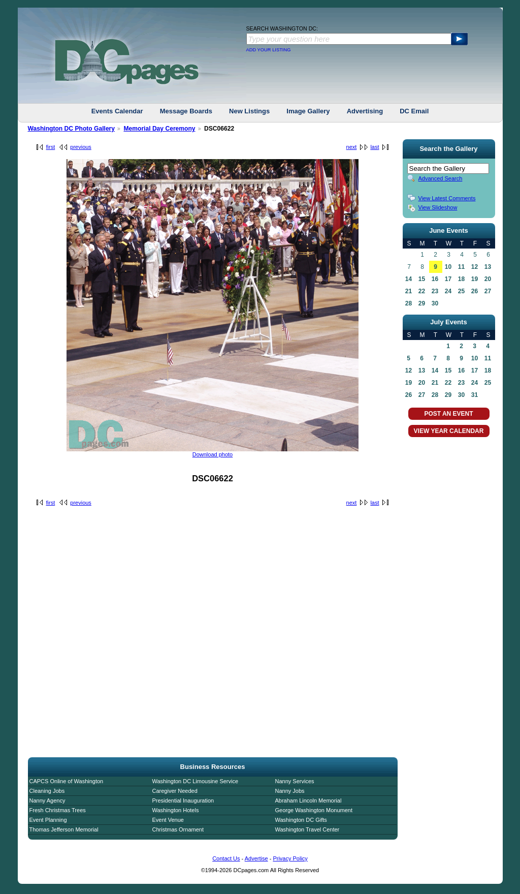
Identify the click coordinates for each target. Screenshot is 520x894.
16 (435, 279)
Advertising (365, 111)
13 (487, 266)
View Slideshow (438, 207)
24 (448, 291)
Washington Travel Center (307, 829)
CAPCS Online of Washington (66, 781)
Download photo (212, 454)
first (50, 147)
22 (421, 291)
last (374, 147)
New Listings (249, 111)
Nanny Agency (47, 800)
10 (448, 266)
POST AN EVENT (448, 413)
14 (408, 279)
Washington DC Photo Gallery (71, 128)
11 (461, 266)
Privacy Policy (290, 858)
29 (421, 303)
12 (474, 266)
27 (487, 291)
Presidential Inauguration (183, 800)
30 (435, 303)
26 (474, 291)
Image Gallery (308, 111)
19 (474, 279)
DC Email (414, 111)
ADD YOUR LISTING (268, 49)
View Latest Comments (447, 198)
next (351, 147)
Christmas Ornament (178, 829)
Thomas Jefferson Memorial (64, 829)
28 (408, 303)
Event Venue (168, 820)
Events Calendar (117, 111)
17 (448, 279)
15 (421, 279)
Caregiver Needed (175, 791)
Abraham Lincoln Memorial (308, 800)
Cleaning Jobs (47, 791)
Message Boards (186, 111)
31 (474, 394)
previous (80, 147)
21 (408, 291)
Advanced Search (440, 178)
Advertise (256, 858)
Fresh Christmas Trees (57, 810)
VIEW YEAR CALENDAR (449, 431)
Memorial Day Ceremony (159, 128)
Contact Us (226, 858)
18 (461, 279)
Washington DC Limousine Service (195, 781)
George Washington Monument (313, 810)
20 (487, 279)
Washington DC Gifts (301, 820)
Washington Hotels (175, 810)
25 (461, 291)
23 (435, 291)
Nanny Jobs (290, 791)
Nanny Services (294, 781)
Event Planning (48, 820)
